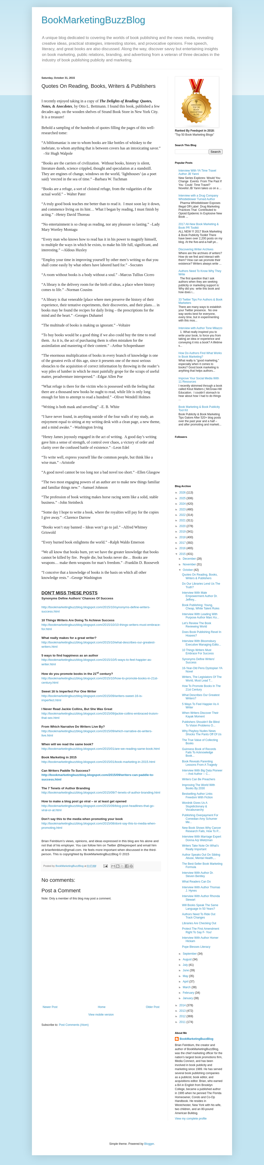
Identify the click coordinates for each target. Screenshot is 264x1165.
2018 (183, 537)
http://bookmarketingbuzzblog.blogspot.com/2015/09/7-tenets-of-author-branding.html (100, 792)
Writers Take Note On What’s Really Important (200, 847)
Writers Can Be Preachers (198, 779)
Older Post (152, 1007)
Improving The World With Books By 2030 (198, 786)
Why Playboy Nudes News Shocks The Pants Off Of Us (201, 732)
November (190, 564)
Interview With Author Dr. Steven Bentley (197, 874)
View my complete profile (191, 1118)
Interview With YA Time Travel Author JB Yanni (197, 172)
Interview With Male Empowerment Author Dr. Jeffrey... (200, 596)
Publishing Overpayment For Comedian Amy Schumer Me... (200, 819)
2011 (183, 1022)
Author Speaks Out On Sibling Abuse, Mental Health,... (201, 856)
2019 (183, 531)
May (186, 976)
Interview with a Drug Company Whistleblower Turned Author (198, 197)
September (190, 953)
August (188, 959)
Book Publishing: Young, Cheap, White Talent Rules (200, 606)
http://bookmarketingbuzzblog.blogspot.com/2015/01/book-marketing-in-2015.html (98, 762)
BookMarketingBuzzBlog (93, 20)
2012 (183, 1016)
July (186, 965)
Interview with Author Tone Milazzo (200, 328)
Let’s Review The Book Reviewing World (196, 625)
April (186, 981)
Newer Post (50, 1007)
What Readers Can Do (196, 881)
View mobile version (101, 1014)
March (187, 987)
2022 (183, 515)
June (186, 970)
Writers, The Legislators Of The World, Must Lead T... (202, 678)
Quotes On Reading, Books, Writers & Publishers (200, 576)
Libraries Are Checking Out (199, 923)
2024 (183, 503)
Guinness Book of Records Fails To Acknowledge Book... (199, 752)
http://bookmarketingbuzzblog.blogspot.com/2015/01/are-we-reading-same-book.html (100, 748)
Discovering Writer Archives (195, 249)
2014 (183, 1005)
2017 (183, 542)
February (189, 992)
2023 (183, 509)
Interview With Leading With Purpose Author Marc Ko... (200, 615)
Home (102, 1007)
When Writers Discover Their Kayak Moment (200, 714)
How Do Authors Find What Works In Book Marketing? (200, 354)
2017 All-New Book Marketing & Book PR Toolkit (198, 225)
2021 (183, 520)
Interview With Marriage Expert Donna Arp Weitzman (201, 838)
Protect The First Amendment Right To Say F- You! (200, 930)
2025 (183, 498)
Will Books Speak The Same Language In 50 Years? (200, 906)
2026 (183, 492)
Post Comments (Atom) (74, 1025)
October (188, 570)
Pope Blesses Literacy (196, 946)
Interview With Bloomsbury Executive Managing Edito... (201, 642)
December (190, 558)
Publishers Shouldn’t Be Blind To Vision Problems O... (200, 723)
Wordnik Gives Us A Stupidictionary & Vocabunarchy (194, 806)
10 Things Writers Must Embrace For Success (198, 651)
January (188, 998)
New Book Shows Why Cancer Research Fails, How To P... (201, 829)
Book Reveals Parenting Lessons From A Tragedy (199, 763)
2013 (183, 1010)
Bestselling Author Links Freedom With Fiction (197, 795)
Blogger (149, 1143)
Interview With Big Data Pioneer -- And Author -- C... (202, 772)
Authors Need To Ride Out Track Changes (198, 916)
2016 (183, 548)
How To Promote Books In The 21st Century (201, 687)
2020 (183, 526)
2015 (183, 554)
